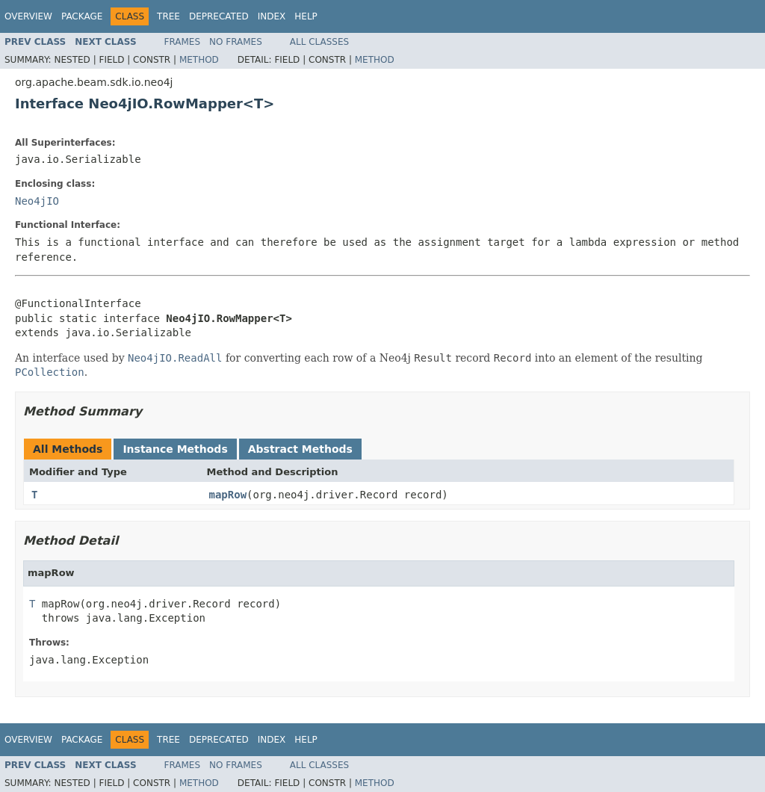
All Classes (319, 42)
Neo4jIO (37, 201)
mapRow (228, 495)
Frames (182, 42)
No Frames (235, 42)
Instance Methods (175, 449)
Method (199, 60)
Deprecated (219, 16)
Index (272, 16)
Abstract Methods (300, 449)
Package (81, 16)
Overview (28, 16)
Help (306, 16)
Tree (168, 16)
